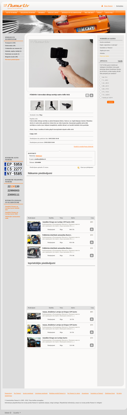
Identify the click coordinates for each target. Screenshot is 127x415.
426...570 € (105, 89)
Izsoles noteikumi (105, 42)
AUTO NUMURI (11, 12)
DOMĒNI (41, 12)
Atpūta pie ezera (104, 50)
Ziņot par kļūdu (104, 56)
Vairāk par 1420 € (107, 97)
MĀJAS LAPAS (53, 12)
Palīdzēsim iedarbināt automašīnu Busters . (57, 235)
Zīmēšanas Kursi (110, 393)
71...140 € (105, 80)
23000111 (13, 194)
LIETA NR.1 (109, 12)
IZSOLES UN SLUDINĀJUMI (71, 12)
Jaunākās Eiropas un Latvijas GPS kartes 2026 (58, 222)
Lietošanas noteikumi (41, 393)
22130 (13, 186)
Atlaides (102, 53)
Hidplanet (39, 156)
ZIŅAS (99, 12)
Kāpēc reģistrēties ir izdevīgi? (108, 45)
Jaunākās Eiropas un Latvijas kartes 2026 (11, 213)
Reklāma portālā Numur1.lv (57, 393)
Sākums (7, 412)
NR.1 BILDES (89, 12)
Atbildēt (110, 102)
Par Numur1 (17, 393)
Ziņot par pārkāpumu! (85, 167)
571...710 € (105, 92)
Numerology (8, 393)
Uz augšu (16, 412)
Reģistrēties (119, 6)
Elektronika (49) (10, 45)
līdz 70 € (104, 77)
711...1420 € (106, 94)
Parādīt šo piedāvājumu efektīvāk (83, 146)
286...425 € (105, 86)
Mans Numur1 (108, 6)
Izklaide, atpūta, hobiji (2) (13, 51)
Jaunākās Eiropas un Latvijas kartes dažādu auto (12, 208)
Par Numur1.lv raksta (73, 393)
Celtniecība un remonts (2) (13, 48)
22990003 (13, 190)
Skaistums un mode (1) (12, 54)
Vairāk (120, 61)
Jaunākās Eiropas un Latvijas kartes (54, 338)
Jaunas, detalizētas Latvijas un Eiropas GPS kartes (59, 312)
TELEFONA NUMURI (28, 12)
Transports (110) (10, 43)
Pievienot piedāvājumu (12, 59)
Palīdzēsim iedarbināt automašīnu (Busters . (57, 248)
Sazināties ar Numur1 (106, 47)
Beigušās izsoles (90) (11, 56)
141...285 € (105, 83)
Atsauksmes (85, 393)
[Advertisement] (13, 68)
